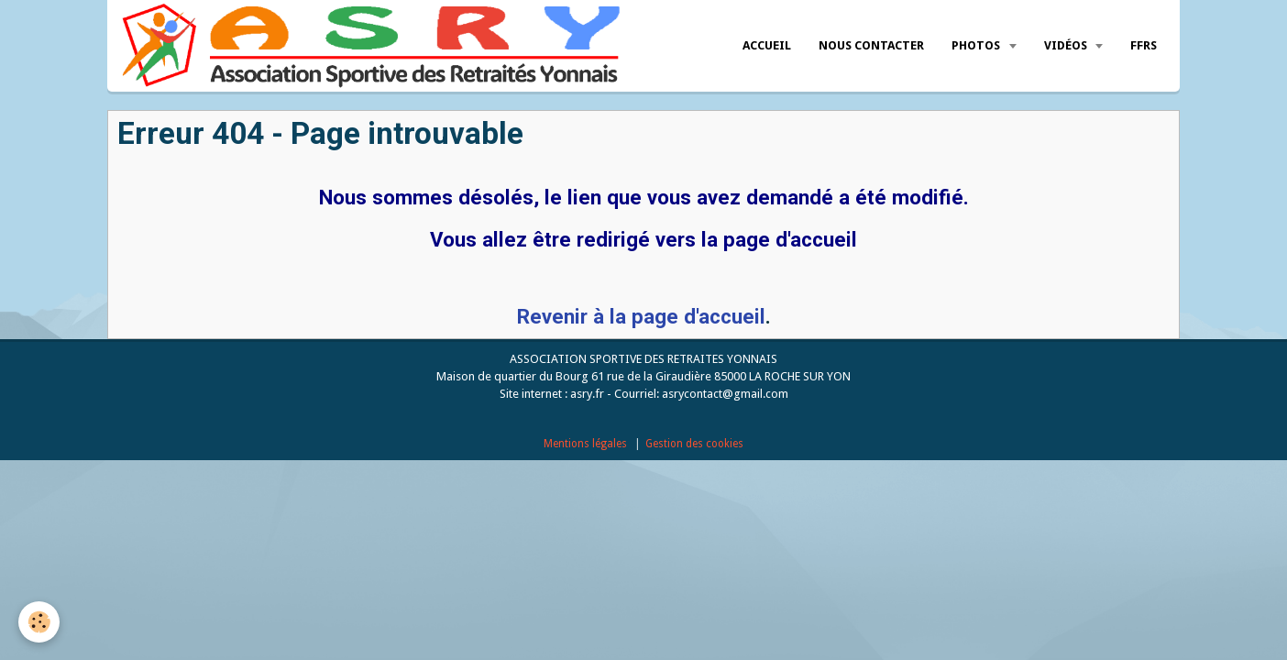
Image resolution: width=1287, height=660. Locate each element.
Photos (977, 45)
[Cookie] (39, 622)
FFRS (1143, 45)
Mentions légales (585, 443)
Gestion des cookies (694, 443)
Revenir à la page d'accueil (641, 316)
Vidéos (1067, 45)
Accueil (766, 45)
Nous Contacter (871, 45)
